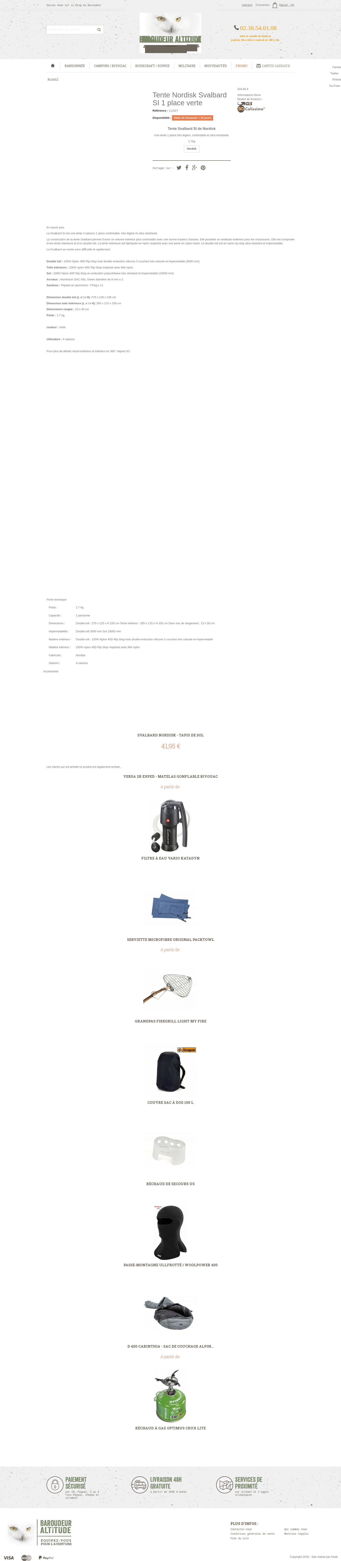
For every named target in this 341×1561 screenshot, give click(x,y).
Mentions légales (296, 1534)
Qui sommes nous (295, 1529)
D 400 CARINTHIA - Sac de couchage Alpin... (170, 1346)
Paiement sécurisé (82, 1488)
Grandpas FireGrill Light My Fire (170, 1021)
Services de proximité (254, 1486)
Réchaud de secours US (170, 1184)
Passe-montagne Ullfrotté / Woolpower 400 (171, 1265)
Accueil (53, 79)
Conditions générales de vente (253, 1534)
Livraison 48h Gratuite (166, 1485)
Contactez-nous (241, 1529)
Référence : (160, 110)
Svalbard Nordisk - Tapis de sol (170, 735)
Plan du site (240, 1538)
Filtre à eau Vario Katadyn (170, 858)
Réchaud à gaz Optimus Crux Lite (170, 1428)
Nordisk (191, 148)
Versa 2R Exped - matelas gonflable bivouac (170, 776)
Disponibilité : (162, 117)
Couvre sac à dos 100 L (170, 1102)
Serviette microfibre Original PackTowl (170, 939)
